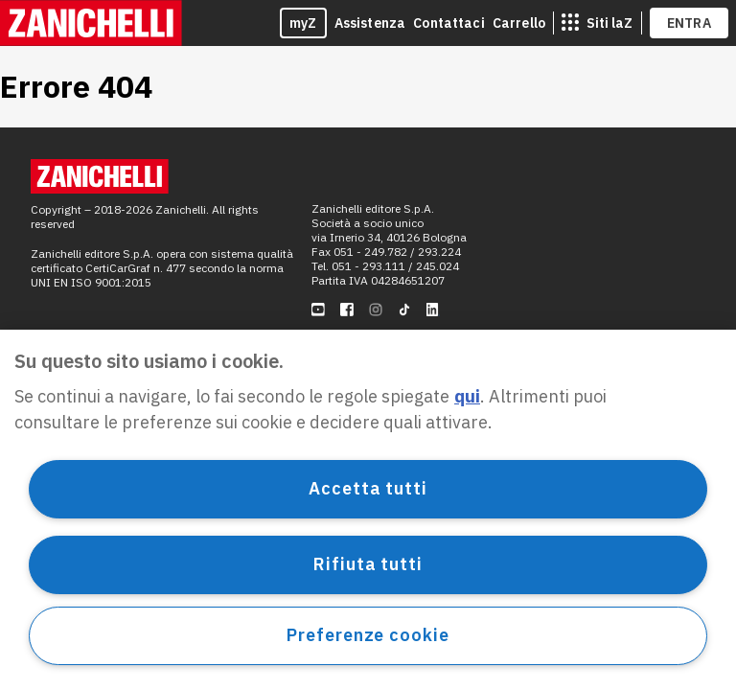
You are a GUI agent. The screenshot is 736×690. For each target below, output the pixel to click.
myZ (303, 23)
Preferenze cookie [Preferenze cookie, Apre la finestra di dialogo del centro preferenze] (367, 635)
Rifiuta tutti (368, 564)
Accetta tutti (368, 488)
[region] (368, 510)
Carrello (519, 23)
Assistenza (370, 23)
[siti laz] (597, 23)
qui (467, 396)
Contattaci (449, 23)
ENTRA (689, 23)
